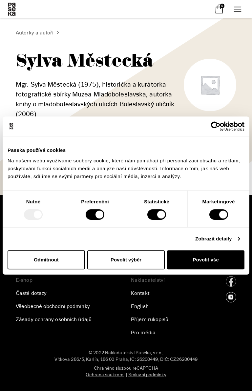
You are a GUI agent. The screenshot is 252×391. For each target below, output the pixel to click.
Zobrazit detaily (213, 238)
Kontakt (140, 293)
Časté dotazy (31, 293)
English (140, 306)
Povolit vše (206, 259)
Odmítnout (46, 259)
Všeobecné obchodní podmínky (53, 306)
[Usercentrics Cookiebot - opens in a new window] (215, 126)
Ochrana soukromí (105, 374)
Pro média (143, 333)
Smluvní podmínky (147, 374)
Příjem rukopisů (150, 319)
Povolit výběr (126, 259)
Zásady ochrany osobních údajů (54, 319)
